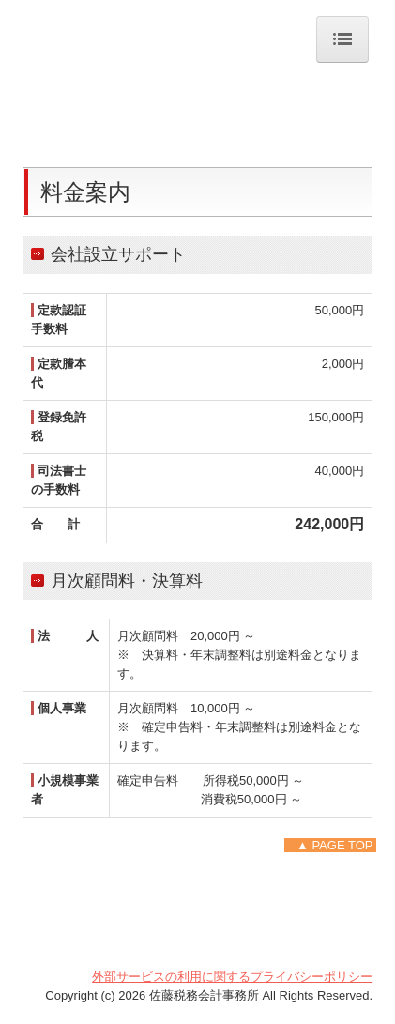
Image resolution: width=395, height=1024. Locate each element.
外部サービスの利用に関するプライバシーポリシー (232, 977)
